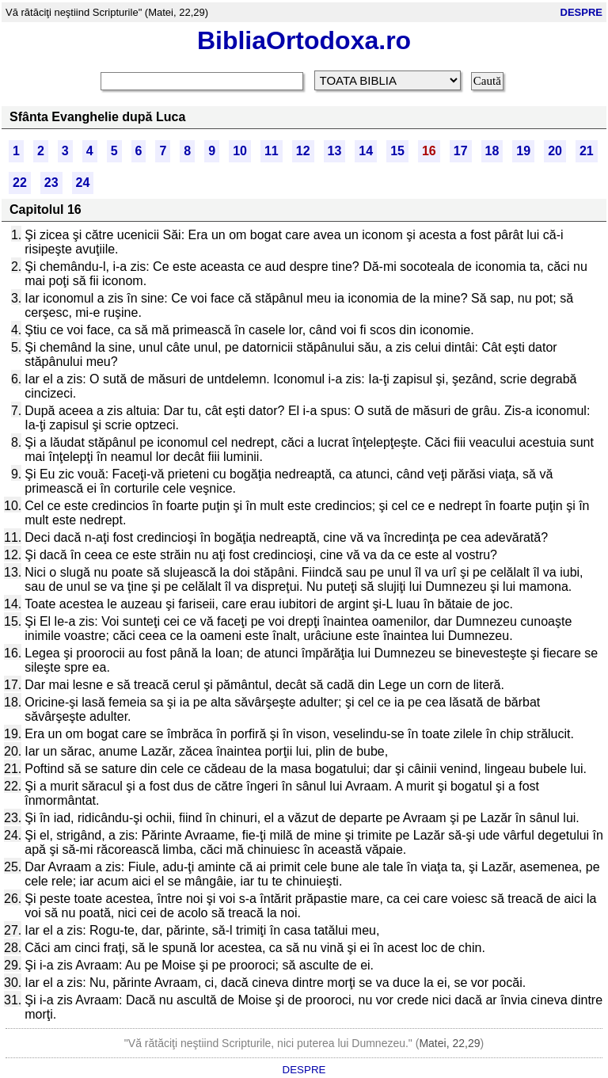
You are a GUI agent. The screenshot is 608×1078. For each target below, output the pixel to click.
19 (523, 151)
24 (83, 182)
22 (20, 182)
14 (366, 151)
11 (271, 151)
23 (51, 182)
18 (492, 151)
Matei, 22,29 (449, 1043)
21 (587, 151)
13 (335, 151)
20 (555, 151)
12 (303, 151)
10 (240, 151)
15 (397, 151)
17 (461, 151)
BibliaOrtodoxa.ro (304, 40)
